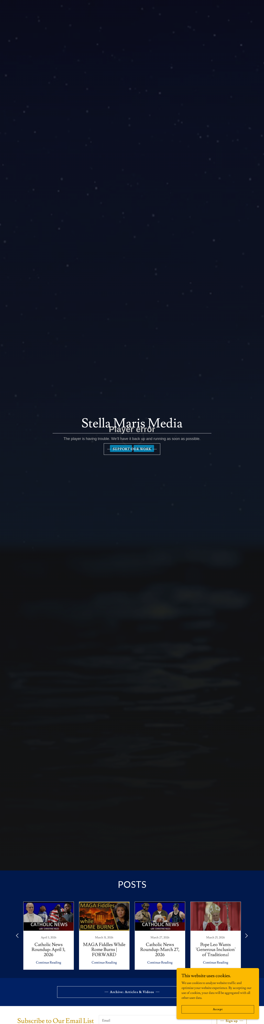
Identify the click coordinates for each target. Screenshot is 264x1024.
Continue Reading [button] (48, 962)
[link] (48, 936)
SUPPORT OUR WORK (132, 449)
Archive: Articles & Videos (132, 992)
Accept (218, 1009)
